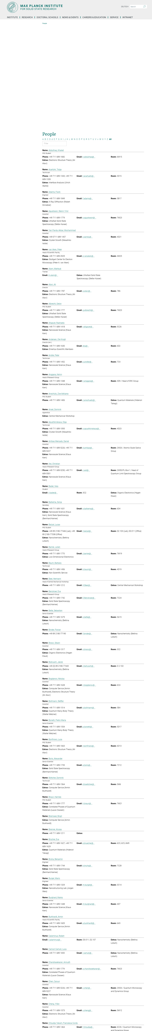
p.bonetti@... (88, 624)
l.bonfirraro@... (89, 643)
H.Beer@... (87, 482)
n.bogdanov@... (89, 582)
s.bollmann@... (89, 605)
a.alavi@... (87, 188)
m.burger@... (88, 782)
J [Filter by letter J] (65, 36)
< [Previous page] (86, 956)
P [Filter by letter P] (81, 36)
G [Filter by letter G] (58, 36)
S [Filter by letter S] (88, 36)
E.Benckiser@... (89, 495)
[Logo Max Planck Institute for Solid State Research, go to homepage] (52, 7)
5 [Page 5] (97, 956)
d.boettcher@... (89, 681)
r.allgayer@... (88, 224)
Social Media (15, 989)
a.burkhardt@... (89, 820)
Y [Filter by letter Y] (105, 36)
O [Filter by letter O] (77, 36)
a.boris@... (87, 662)
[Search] (144, 6)
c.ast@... (86, 367)
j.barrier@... (87, 450)
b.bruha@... (87, 763)
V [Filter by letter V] (95, 36)
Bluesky (13, 994)
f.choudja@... (88, 924)
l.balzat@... (87, 428)
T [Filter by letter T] (91, 36)
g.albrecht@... (88, 207)
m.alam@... (53, 172)
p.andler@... (88, 259)
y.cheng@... (87, 907)
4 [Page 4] (95, 956)
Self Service (111, 990)
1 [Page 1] (88, 956)
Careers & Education (94, 17)
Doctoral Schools (47, 17)
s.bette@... (87, 514)
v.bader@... (53, 390)
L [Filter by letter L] (69, 36)
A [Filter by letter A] (43, 36)
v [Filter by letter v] (97, 36)
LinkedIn (13, 998)
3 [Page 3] (93, 956)
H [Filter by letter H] (61, 36)
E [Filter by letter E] (54, 36)
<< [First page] (84, 956)
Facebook (14, 1006)
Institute (12, 17)
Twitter (13, 1010)
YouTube (13, 1002)
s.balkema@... (89, 406)
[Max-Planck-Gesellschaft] (11, 1022)
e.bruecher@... (89, 740)
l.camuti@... (88, 850)
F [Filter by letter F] (56, 36)
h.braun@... (87, 700)
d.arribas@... (88, 345)
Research (27, 17)
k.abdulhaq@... (89, 54)
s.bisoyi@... (87, 546)
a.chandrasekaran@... (92, 866)
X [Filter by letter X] (102, 36)
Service (114, 17)
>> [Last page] (102, 956)
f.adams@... (88, 95)
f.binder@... (87, 530)
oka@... (86, 243)
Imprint (69, 1022)
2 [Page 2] (91, 956)
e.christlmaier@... (90, 946)
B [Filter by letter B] (45, 36)
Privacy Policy (80, 1022)
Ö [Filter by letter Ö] (79, 36)
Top (142, 979)
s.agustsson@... (89, 115)
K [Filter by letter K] (67, 36)
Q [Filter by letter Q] (84, 36)
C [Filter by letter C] (47, 36)
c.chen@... (87, 885)
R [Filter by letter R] (86, 36)
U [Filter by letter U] (93, 36)
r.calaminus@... (55, 837)
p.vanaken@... (89, 153)
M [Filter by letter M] (72, 36)
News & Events (70, 17)
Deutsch (125, 7)
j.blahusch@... (89, 563)
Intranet (127, 17)
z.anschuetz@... (89, 297)
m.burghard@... (89, 801)
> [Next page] (99, 956)
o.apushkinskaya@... (91, 325)
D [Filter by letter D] (50, 36)
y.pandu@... (88, 134)
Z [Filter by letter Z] (107, 36)
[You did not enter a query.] (135, 6)
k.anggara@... (88, 278)
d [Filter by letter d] (52, 36)
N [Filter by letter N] (74, 36)
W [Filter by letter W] (100, 36)
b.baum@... (87, 466)
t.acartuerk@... (89, 73)
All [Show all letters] (110, 36)
